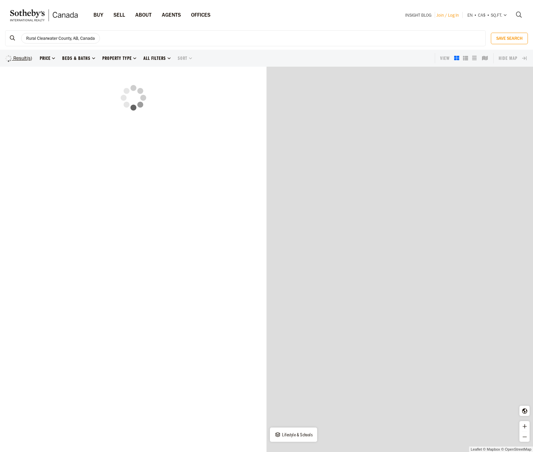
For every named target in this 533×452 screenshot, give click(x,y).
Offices (200, 15)
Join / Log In (447, 15)
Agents (171, 15)
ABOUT (143, 15)
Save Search (509, 38)
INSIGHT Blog (418, 15)
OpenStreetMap (518, 449)
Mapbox (493, 449)
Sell (119, 15)
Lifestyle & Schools (293, 435)
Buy (98, 15)
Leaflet (476, 449)
